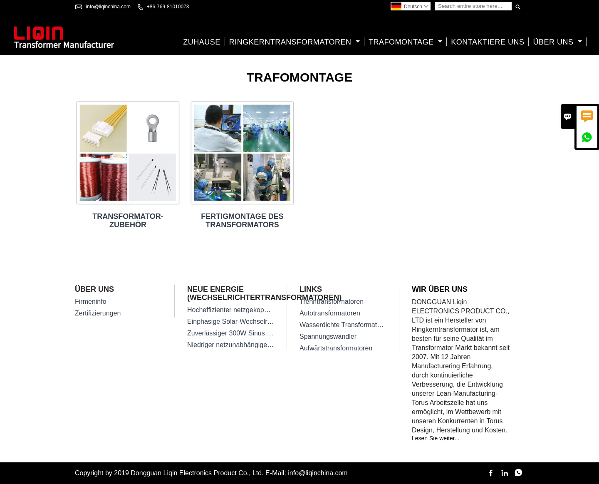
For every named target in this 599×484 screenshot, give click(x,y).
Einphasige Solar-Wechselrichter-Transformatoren (261, 321)
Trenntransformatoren (332, 301)
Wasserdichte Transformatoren (345, 324)
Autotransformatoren (330, 313)
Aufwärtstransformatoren (336, 348)
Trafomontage (405, 42)
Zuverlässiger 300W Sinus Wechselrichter (249, 333)
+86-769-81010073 (168, 7)
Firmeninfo (90, 301)
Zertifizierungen (98, 313)
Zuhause (201, 42)
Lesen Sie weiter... (435, 438)
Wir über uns (440, 289)
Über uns (557, 42)
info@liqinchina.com (108, 7)
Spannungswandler (328, 336)
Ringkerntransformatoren (294, 42)
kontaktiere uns (487, 42)
